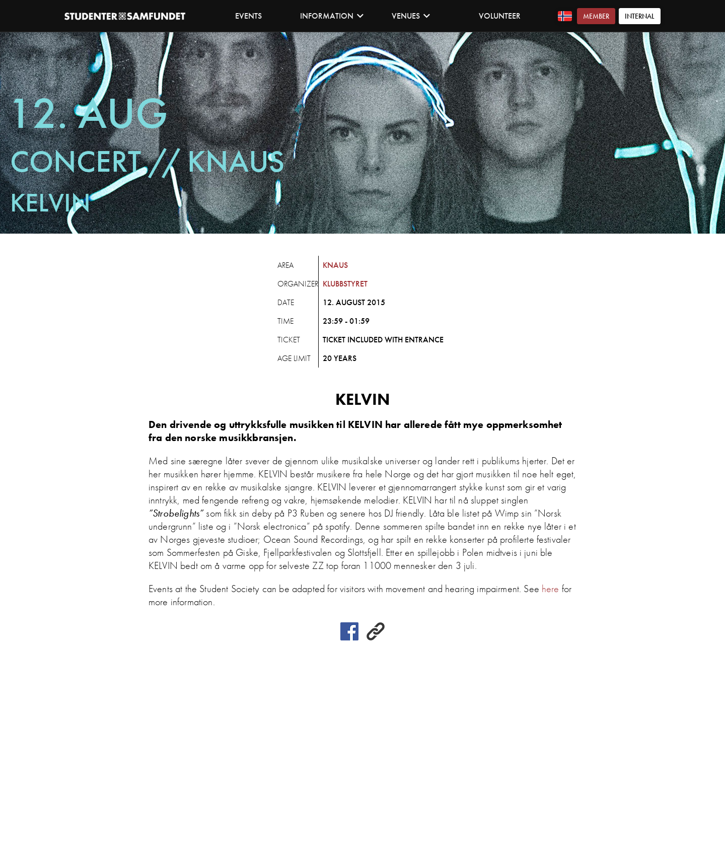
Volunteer (500, 16)
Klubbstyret (345, 283)
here (550, 588)
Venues (411, 16)
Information (332, 16)
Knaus (335, 265)
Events (248, 16)
